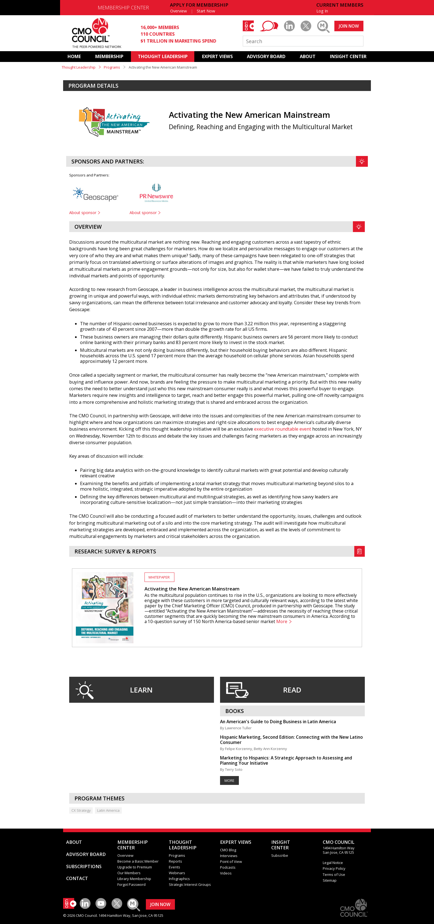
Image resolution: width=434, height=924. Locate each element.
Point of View (231, 861)
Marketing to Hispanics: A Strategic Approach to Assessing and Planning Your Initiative (286, 760)
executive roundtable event (282, 429)
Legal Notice (333, 862)
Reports (175, 861)
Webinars (177, 872)
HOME (74, 56)
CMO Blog (228, 849)
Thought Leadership (78, 67)
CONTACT (77, 878)
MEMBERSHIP (109, 56)
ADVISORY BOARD (266, 56)
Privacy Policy (334, 868)
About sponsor (82, 212)
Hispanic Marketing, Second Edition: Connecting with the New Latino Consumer (291, 739)
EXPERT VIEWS (217, 56)
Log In (322, 11)
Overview (178, 11)
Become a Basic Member (138, 861)
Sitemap (330, 880)
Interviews (228, 855)
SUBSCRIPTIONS (84, 866)
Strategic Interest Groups (190, 884)
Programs (112, 67)
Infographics (179, 878)
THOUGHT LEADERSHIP (163, 56)
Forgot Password (131, 884)
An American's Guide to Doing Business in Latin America (278, 722)
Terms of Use (334, 874)
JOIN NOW (349, 26)
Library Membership (134, 878)
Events (174, 867)
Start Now (206, 11)
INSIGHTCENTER (280, 845)
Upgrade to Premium (134, 867)
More (281, 621)
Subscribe (279, 855)
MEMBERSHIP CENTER (123, 7)
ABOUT (308, 56)
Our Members (129, 872)
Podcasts (228, 867)
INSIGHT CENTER (348, 56)
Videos (226, 873)
